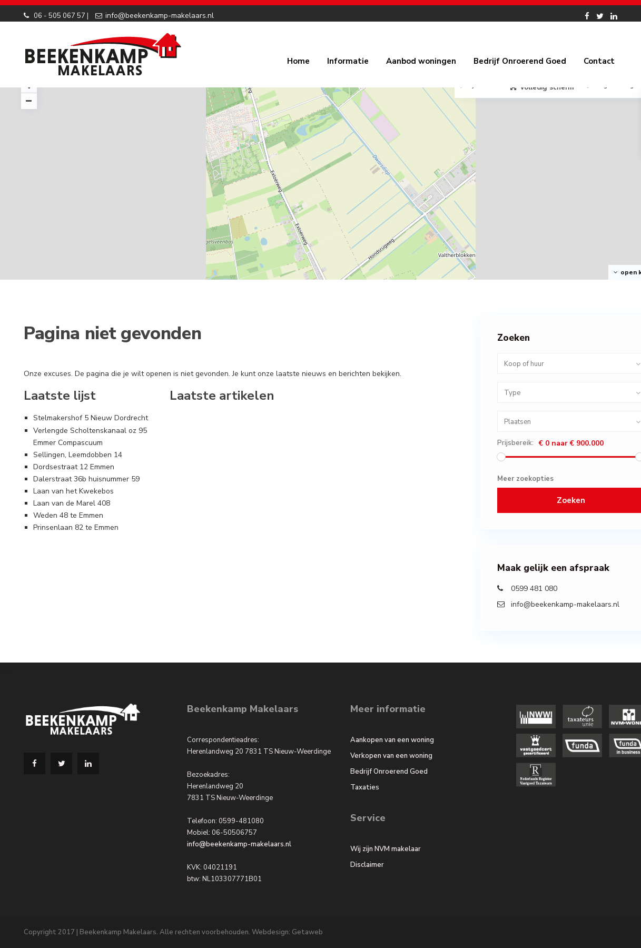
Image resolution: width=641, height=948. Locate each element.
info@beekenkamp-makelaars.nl (159, 16)
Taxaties (364, 787)
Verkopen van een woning (391, 756)
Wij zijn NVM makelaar (385, 849)
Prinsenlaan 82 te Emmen (76, 527)
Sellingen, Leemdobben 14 (77, 455)
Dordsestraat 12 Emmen (73, 467)
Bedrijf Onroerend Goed (520, 61)
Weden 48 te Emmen (68, 515)
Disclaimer (367, 865)
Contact (599, 61)
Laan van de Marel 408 (71, 503)
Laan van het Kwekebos (73, 491)
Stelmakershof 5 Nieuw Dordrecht (90, 418)
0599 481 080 (534, 589)
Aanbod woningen (421, 61)
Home (298, 61)
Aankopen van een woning (392, 740)
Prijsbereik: (515, 443)
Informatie (348, 61)
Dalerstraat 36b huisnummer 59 (86, 479)
